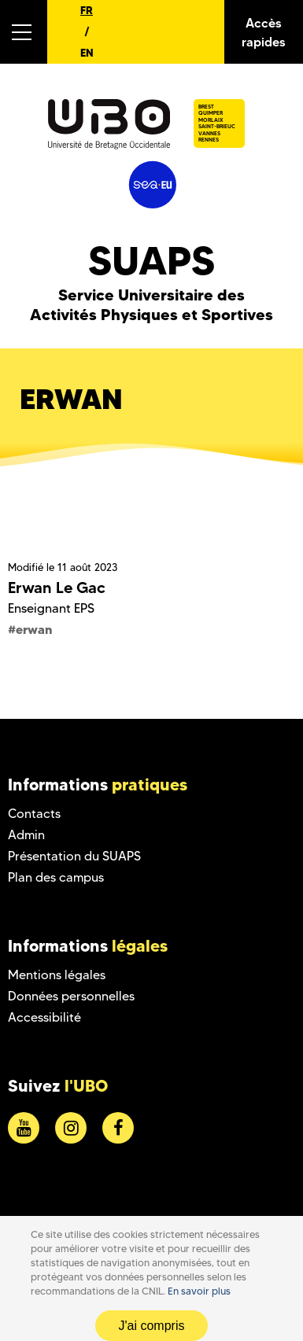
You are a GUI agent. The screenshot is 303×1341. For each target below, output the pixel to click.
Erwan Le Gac (56, 587)
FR (86, 10)
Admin (26, 834)
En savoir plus (199, 1291)
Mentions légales (56, 974)
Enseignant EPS (51, 608)
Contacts (34, 813)
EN (87, 52)
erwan (34, 629)
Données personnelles (71, 996)
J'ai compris (152, 1325)
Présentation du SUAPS (74, 856)
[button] (23, 32)
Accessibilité (44, 1017)
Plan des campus (56, 877)
